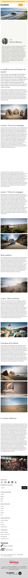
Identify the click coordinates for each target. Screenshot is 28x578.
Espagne (2, 512)
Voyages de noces (4, 526)
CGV (1, 555)
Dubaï (2, 500)
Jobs (5, 554)
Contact (20, 4)
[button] (24, 5)
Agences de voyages (4, 532)
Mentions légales (20, 554)
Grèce (2, 510)
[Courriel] (11, 487)
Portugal (2, 508)
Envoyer (24, 487)
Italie (2, 514)
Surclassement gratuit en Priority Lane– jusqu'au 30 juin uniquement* (13, 1)
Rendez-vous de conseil (5, 534)
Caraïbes (2, 494)
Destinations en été (5, 504)
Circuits (2, 522)
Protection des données (11, 554)
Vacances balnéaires (4, 520)
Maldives (2, 496)
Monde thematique (5, 518)
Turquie (2, 506)
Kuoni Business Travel (5, 538)
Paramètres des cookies (7, 555)
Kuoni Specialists (4, 536)
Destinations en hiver (6, 492)
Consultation (4, 529)
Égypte (2, 498)
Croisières (2, 524)
